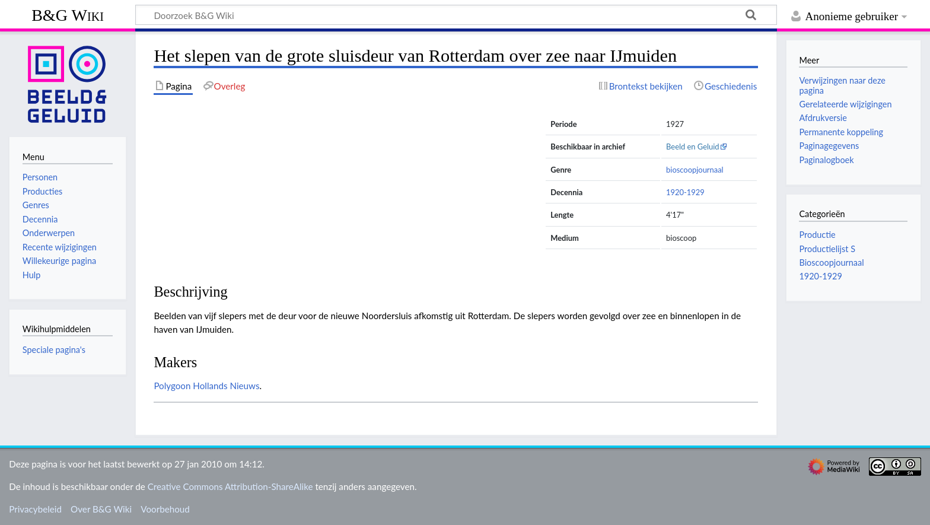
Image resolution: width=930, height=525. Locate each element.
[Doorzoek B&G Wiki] (456, 14)
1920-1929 (685, 192)
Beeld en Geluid (692, 146)
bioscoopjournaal (695, 169)
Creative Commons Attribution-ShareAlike (230, 486)
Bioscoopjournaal (831, 262)
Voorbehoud (165, 509)
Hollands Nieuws (226, 385)
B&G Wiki (67, 15)
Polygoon (172, 385)
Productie (817, 235)
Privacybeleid (35, 509)
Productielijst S (827, 249)
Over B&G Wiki (101, 509)
